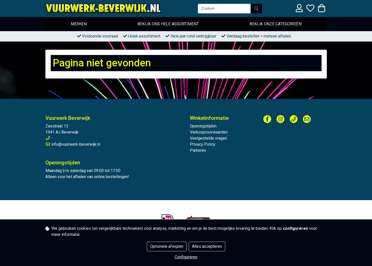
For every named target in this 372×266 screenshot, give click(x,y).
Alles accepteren (207, 246)
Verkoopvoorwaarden (209, 132)
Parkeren (198, 150)
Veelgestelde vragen (208, 138)
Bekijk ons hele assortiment (168, 24)
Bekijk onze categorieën (276, 24)
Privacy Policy (202, 144)
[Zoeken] (224, 8)
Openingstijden (203, 126)
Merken (79, 24)
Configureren (186, 257)
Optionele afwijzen (166, 246)
